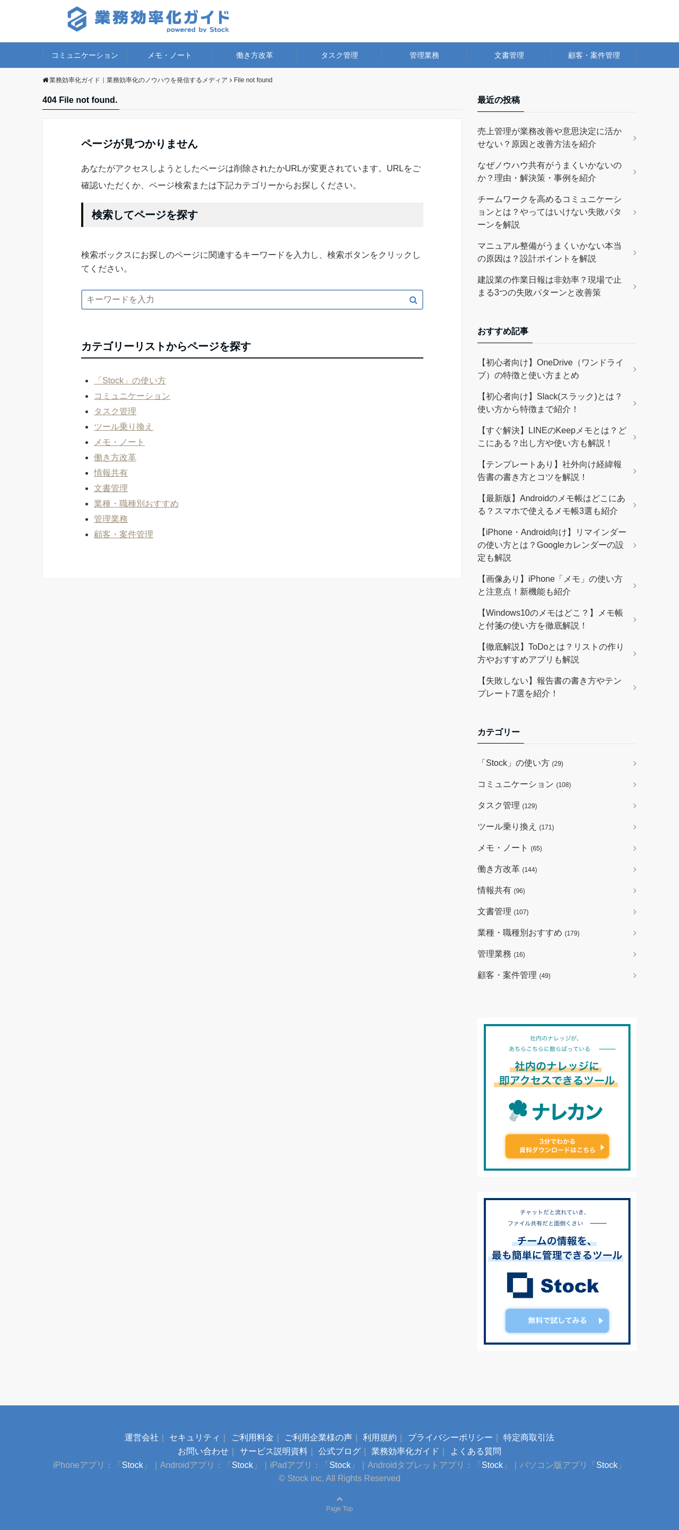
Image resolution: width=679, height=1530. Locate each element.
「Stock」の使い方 (130, 380)
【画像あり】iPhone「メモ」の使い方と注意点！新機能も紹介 (550, 585)
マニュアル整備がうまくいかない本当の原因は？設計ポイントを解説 (549, 252)
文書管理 (509, 55)
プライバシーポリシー (450, 1437)
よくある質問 (475, 1451)
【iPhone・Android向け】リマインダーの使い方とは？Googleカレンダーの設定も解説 (551, 545)
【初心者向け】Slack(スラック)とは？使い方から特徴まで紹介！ (550, 403)
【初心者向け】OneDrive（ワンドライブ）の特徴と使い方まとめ (550, 369)
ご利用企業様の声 (318, 1437)
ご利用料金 (252, 1437)
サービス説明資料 (274, 1451)
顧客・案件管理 (594, 55)
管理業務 (424, 55)
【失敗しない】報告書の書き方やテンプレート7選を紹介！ (549, 687)
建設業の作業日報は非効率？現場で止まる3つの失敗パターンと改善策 (549, 286)
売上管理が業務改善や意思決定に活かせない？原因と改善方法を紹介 (549, 137)
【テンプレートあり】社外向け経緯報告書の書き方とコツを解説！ (549, 471)
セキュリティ (194, 1437)
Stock (132, 1465)
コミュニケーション (84, 55)
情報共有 (111, 472)
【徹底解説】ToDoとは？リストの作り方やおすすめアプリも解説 (550, 653)
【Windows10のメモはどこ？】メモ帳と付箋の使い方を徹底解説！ (550, 619)
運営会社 (142, 1437)
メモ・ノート (169, 55)
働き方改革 (254, 55)
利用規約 (380, 1437)
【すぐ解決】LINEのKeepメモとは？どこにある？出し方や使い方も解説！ (551, 437)
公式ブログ (339, 1451)
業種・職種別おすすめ (136, 503)
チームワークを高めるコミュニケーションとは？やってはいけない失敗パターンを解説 (549, 212)
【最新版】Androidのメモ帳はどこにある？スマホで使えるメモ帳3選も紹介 (551, 504)
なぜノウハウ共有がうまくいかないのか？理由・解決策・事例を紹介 (549, 171)
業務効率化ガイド (405, 1451)
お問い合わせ (203, 1451)
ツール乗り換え (123, 426)
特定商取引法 (528, 1437)
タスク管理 (339, 55)
